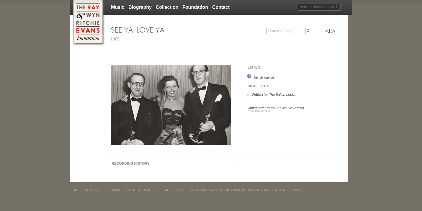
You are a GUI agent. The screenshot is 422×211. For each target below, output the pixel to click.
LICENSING (113, 190)
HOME (75, 190)
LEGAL (164, 190)
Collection (167, 7)
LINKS (178, 190)
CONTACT (92, 190)
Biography (140, 7)
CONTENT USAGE (140, 190)
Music (117, 7)
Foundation (195, 7)
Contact (221, 7)
